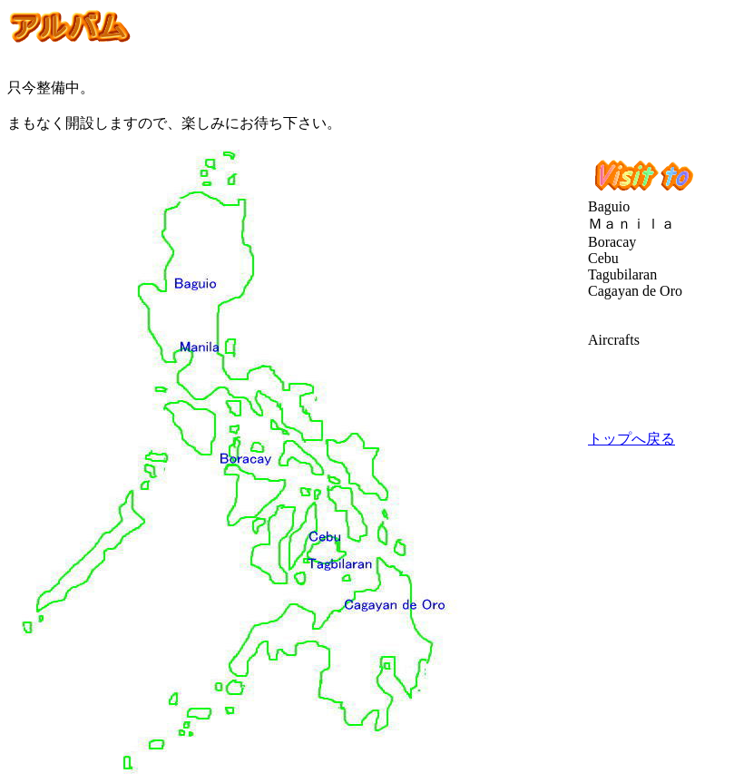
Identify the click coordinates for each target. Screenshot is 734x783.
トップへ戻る (631, 438)
